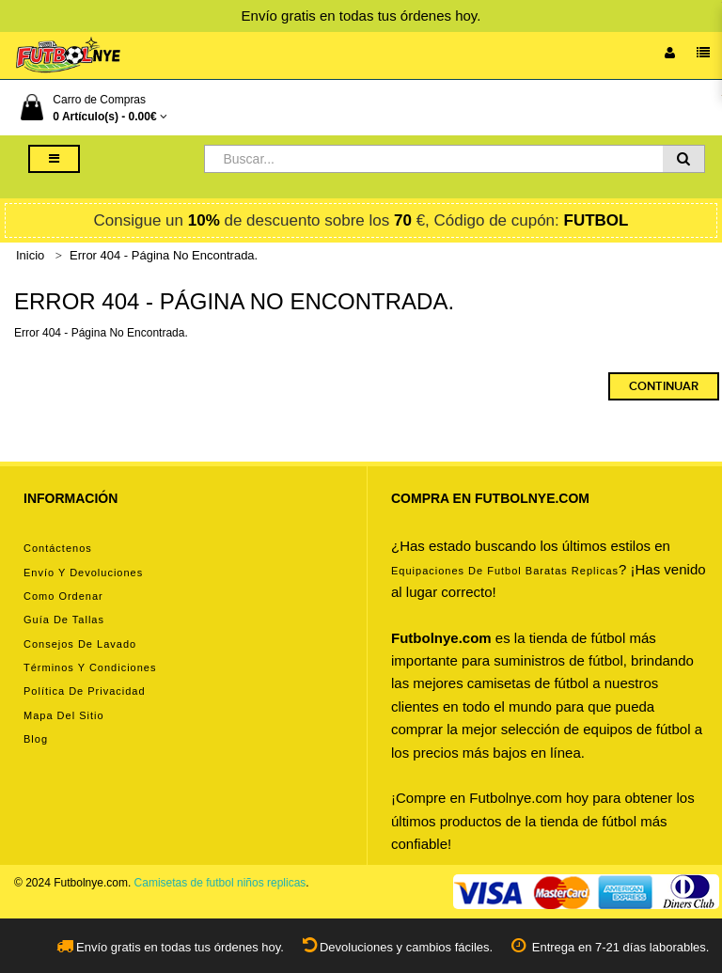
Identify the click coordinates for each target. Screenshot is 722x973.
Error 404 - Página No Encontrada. (164, 255)
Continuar (663, 386)
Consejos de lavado (80, 644)
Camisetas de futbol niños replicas (220, 882)
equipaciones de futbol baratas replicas (505, 570)
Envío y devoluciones (83, 572)
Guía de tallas (64, 619)
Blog (36, 739)
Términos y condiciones (90, 667)
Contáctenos (58, 548)
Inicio (30, 255)
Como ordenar (63, 596)
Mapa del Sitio (64, 715)
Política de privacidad (85, 691)
